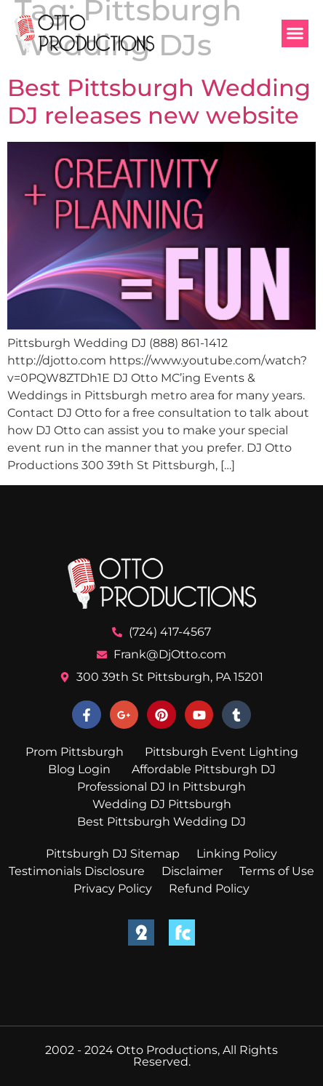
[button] (295, 33)
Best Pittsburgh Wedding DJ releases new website (159, 101)
